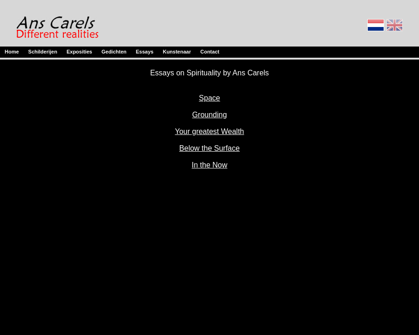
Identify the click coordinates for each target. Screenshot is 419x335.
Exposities (79, 51)
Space (209, 98)
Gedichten (114, 51)
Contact (209, 51)
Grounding (209, 115)
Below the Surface (209, 148)
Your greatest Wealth (209, 131)
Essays (145, 51)
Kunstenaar (177, 51)
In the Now (209, 165)
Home (12, 51)
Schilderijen (42, 51)
